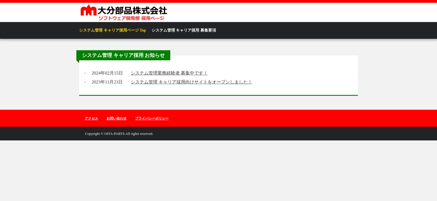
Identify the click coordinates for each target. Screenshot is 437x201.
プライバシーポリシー (152, 118)
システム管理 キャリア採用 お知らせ (123, 55)
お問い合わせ (116, 118)
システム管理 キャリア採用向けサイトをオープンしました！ (191, 82)
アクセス (91, 118)
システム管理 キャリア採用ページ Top (112, 30)
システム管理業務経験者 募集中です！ (169, 73)
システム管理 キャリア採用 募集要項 (184, 30)
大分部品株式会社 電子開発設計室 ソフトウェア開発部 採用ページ (161, 13)
